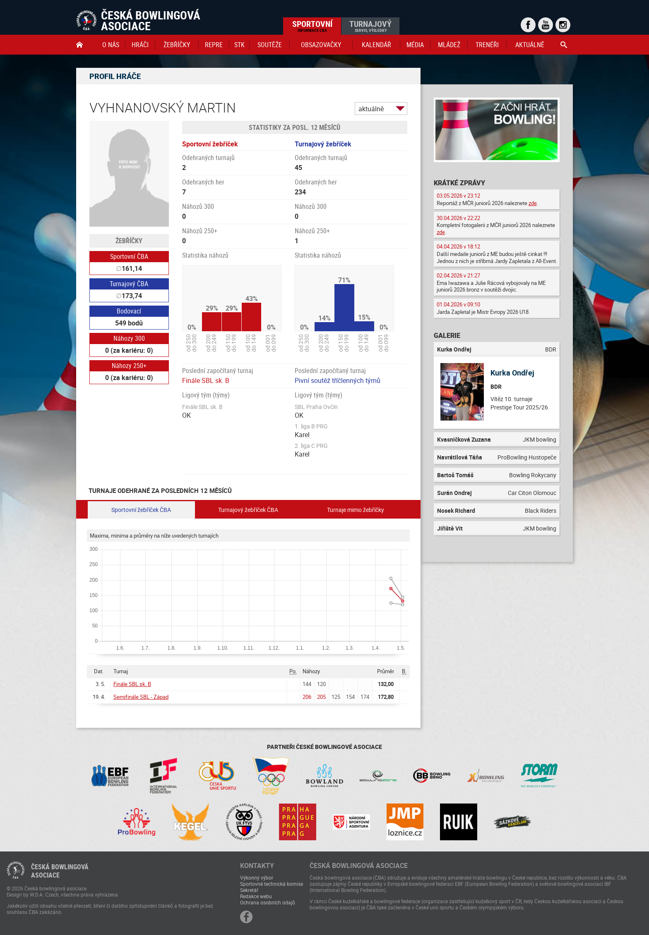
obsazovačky (321, 44)
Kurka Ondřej (512, 373)
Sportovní (312, 25)
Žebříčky (176, 44)
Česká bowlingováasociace (60, 871)
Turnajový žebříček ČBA (248, 510)
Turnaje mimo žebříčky (355, 510)
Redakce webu (256, 896)
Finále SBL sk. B (205, 380)
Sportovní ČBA (129, 256)
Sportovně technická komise (271, 883)
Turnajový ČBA (129, 283)
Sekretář (249, 890)
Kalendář (376, 44)
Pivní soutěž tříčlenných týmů (337, 380)
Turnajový (370, 25)
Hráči (140, 44)
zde (533, 203)
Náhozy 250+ (129, 365)
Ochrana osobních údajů (267, 902)
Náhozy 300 (129, 338)
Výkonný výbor (256, 877)
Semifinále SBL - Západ (140, 697)
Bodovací (129, 311)
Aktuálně (529, 44)
